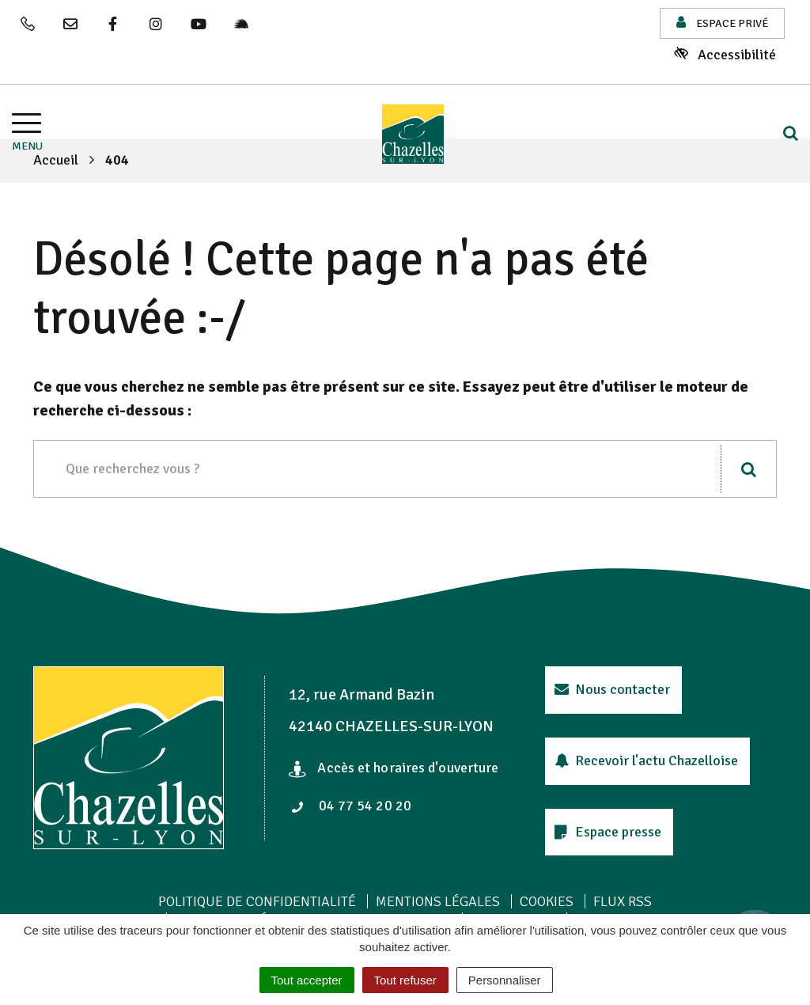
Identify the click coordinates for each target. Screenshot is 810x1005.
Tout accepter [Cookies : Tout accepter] (307, 980)
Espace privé (722, 22)
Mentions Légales (438, 901)
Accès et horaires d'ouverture (393, 767)
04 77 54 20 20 (351, 805)
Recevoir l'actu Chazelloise (647, 760)
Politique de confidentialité (257, 901)
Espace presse (608, 831)
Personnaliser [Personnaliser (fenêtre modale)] (504, 980)
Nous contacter (613, 689)
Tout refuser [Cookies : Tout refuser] (405, 980)
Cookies (546, 901)
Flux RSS (622, 901)
